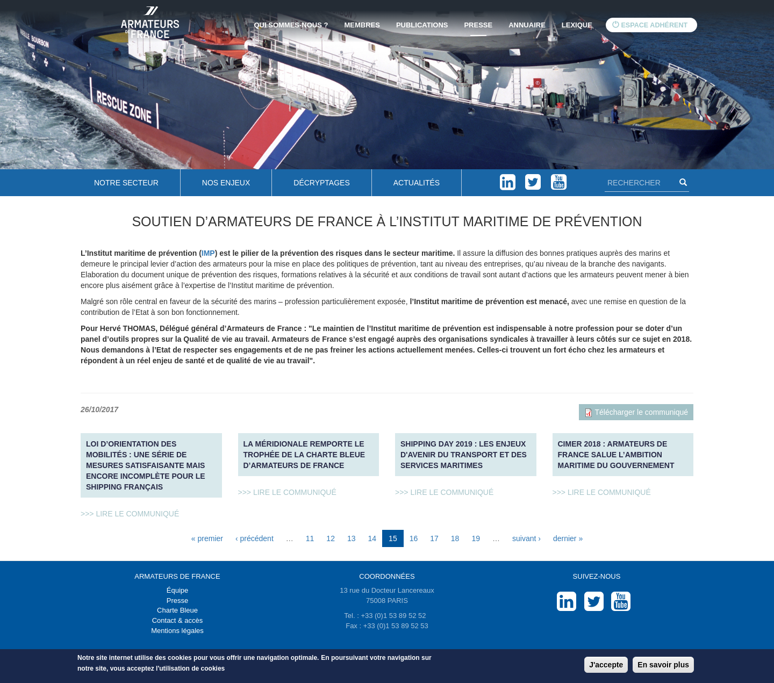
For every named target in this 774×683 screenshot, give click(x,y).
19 (475, 538)
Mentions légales (177, 631)
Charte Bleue (177, 610)
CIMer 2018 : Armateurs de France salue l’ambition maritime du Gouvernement (616, 455)
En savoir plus (663, 664)
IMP (208, 253)
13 (351, 538)
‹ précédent (254, 538)
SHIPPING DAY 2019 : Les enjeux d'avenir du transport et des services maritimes (463, 455)
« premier (207, 538)
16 (414, 538)
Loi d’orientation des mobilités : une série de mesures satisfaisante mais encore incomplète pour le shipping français (145, 465)
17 (434, 538)
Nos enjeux (226, 182)
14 (372, 538)
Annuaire (527, 25)
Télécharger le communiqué (641, 412)
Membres (361, 25)
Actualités (416, 182)
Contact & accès (177, 620)
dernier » (568, 538)
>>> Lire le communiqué (130, 513)
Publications (422, 25)
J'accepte (606, 664)
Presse (478, 25)
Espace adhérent (649, 25)
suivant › (526, 538)
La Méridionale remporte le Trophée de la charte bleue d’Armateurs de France (304, 455)
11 (310, 538)
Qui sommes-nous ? (291, 25)
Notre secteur (126, 182)
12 (330, 538)
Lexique (577, 25)
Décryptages (321, 182)
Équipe (177, 590)
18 (455, 538)
